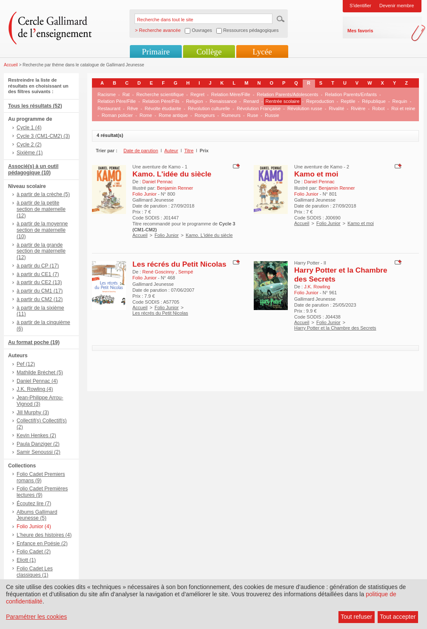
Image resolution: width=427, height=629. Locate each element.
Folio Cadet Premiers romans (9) (41, 477)
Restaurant (108, 108)
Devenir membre (396, 5)
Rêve (132, 108)
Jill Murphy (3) (33, 413)
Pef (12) (26, 364)
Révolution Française (259, 108)
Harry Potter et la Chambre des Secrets (335, 327)
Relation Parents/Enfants (351, 94)
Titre (189, 150)
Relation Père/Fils (161, 101)
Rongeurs (205, 115)
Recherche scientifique (159, 94)
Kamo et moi (316, 174)
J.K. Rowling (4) (35, 389)
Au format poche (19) (34, 342)
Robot (378, 108)
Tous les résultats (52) (35, 106)
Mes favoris (360, 30)
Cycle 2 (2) (29, 145)
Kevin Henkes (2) (36, 435)
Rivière (358, 108)
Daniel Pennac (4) (37, 381)
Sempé (185, 271)
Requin (400, 101)
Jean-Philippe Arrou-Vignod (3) (40, 401)
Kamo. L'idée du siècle (171, 174)
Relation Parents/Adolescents (287, 94)
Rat (125, 94)
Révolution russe (304, 108)
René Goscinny (158, 271)
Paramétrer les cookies (36, 616)
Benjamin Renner (175, 188)
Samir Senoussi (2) (38, 452)
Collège (208, 51)
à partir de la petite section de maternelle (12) (41, 209)
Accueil (11, 65)
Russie (272, 115)
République (374, 101)
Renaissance (223, 101)
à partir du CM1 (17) (40, 291)
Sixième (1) (30, 153)
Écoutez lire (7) (34, 504)
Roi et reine (403, 108)
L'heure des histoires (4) (44, 535)
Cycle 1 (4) (29, 128)
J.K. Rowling (317, 286)
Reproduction (320, 101)
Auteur (171, 150)
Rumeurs (231, 115)
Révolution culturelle (209, 108)
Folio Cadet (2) (34, 552)
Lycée (262, 51)
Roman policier (117, 115)
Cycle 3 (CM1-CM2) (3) (43, 136)
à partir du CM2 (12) (40, 299)
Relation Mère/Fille (230, 94)
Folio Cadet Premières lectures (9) (42, 492)
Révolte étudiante (163, 108)
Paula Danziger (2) (38, 444)
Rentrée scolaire (282, 101)
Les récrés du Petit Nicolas (179, 264)
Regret (197, 94)
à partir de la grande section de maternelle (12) (41, 251)
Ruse (252, 115)
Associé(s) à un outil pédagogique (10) (33, 169)
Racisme (106, 94)
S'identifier (360, 5)
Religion (194, 101)
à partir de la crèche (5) (43, 194)
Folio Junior (167, 235)
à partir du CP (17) (38, 266)
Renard (251, 101)
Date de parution (140, 150)
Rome (146, 115)
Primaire (155, 51)
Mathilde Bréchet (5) (40, 373)
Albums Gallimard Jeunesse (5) (37, 515)
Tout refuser (356, 616)
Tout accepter (398, 616)
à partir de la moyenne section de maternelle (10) (42, 230)
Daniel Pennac (157, 181)
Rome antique (173, 115)
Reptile (348, 101)
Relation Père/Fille (116, 101)
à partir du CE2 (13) (39, 282)
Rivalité (336, 108)
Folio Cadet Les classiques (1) (35, 572)
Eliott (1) (26, 560)
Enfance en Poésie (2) (42, 543)
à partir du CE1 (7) (38, 274)
